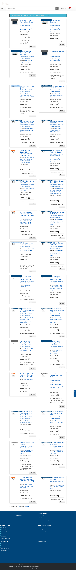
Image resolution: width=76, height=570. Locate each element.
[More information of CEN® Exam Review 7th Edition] (57, 122)
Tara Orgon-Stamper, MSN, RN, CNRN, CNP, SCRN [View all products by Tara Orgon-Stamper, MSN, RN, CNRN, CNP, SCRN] (56, 422)
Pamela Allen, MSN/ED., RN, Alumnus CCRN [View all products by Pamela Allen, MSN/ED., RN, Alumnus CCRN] (26, 287)
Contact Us (41, 546)
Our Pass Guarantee (5, 548)
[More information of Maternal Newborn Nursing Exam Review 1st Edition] (57, 310)
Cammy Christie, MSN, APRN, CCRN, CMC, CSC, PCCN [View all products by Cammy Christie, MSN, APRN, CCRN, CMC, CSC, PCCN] (56, 29)
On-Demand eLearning (39, 15)
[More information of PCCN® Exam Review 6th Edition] (57, 443)
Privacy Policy (35, 566)
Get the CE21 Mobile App (24, 566)
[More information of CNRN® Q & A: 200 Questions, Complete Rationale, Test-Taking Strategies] (27, 214)
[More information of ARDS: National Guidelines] (57, 21)
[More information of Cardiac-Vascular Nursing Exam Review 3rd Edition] (27, 53)
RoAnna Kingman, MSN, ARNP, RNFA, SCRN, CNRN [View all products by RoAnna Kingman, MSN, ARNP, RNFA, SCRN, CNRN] (57, 487)
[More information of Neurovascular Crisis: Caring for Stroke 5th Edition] (57, 413)
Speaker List (41, 530)
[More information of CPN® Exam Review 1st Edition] (57, 243)
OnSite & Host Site (5, 527)
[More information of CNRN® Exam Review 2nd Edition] (57, 181)
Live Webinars (27, 15)
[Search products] (57, 8)
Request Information (5, 538)
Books (47, 15)
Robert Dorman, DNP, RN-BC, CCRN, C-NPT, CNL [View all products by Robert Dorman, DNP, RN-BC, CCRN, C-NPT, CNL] (27, 130)
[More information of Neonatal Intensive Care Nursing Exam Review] (57, 375)
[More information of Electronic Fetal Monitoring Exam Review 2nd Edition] (57, 278)
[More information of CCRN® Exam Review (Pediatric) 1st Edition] (27, 122)
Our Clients (3, 536)
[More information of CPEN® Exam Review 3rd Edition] (57, 213)
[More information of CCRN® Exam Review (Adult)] (57, 52)
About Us (3, 544)
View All (27, 506)
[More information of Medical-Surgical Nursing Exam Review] (27, 342)
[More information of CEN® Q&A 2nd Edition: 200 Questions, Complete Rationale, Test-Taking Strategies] (27, 153)
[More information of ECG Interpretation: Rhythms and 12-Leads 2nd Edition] (27, 278)
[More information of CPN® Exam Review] (27, 243)
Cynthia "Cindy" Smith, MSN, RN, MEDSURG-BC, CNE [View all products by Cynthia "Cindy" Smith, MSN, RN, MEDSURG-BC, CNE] (56, 352)
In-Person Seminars (17, 15)
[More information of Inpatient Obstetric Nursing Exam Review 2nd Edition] (27, 310)
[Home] (2, 8)
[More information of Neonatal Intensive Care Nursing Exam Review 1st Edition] (27, 413)
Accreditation (4, 546)
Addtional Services (5, 534)
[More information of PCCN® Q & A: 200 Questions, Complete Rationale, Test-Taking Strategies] (27, 480)
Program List (41, 527)
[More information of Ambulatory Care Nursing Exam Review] (27, 21)
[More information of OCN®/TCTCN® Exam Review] (27, 443)
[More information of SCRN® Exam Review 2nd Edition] (57, 478)
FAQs (40, 544)
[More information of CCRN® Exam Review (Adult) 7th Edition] (57, 87)
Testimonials (4, 550)
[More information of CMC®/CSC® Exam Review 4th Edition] (57, 151)
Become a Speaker (43, 532)
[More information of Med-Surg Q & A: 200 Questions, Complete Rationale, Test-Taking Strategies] (27, 375)
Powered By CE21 (14, 568)
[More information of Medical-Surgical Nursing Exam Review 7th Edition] (57, 343)
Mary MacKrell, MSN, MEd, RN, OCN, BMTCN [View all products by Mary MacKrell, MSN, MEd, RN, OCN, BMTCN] (26, 452)
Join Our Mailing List (4, 559)
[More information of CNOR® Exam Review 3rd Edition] (27, 181)
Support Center (13, 566)
